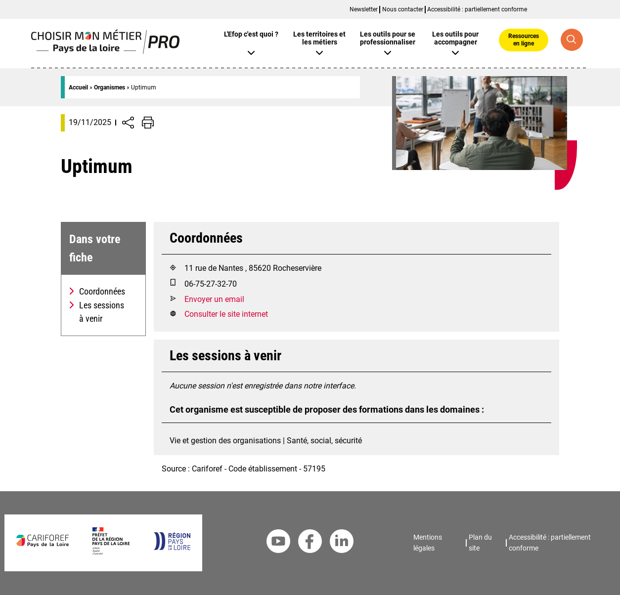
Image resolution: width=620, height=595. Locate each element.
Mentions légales (427, 542)
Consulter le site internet (226, 314)
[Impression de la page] (148, 122)
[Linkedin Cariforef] (342, 543)
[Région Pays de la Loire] (171, 547)
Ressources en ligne (523, 39)
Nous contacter (402, 9)
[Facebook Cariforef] (310, 543)
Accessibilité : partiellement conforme (477, 9)
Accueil (78, 87)
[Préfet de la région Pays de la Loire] (111, 551)
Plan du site (480, 542)
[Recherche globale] (572, 40)
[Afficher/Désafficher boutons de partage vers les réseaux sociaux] (128, 122)
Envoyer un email (214, 299)
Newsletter (364, 9)
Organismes (109, 87)
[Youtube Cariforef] (278, 543)
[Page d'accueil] (105, 51)
